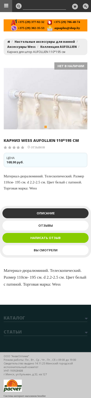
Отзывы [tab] (45, 225)
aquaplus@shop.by (63, 28)
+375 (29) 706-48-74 (63, 22)
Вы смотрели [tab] (46, 250)
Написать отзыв (45, 238)
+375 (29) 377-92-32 (27, 22)
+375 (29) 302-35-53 (27, 28)
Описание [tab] (46, 213)
